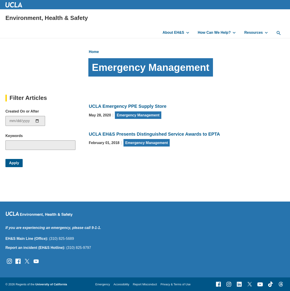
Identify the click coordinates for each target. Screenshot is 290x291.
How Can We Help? (214, 32)
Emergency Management (138, 115)
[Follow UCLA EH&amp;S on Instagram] (9, 261)
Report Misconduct (145, 284)
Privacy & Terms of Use (175, 284)
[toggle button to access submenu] (187, 33)
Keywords (14, 136)
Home (94, 52)
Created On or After (22, 111)
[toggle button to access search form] (279, 33)
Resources (253, 32)
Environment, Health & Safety (46, 18)
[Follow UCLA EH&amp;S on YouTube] (36, 261)
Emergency (102, 284)
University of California (51, 284)
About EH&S (173, 32)
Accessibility (121, 284)
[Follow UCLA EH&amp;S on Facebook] (18, 261)
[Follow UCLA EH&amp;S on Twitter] (27, 261)
